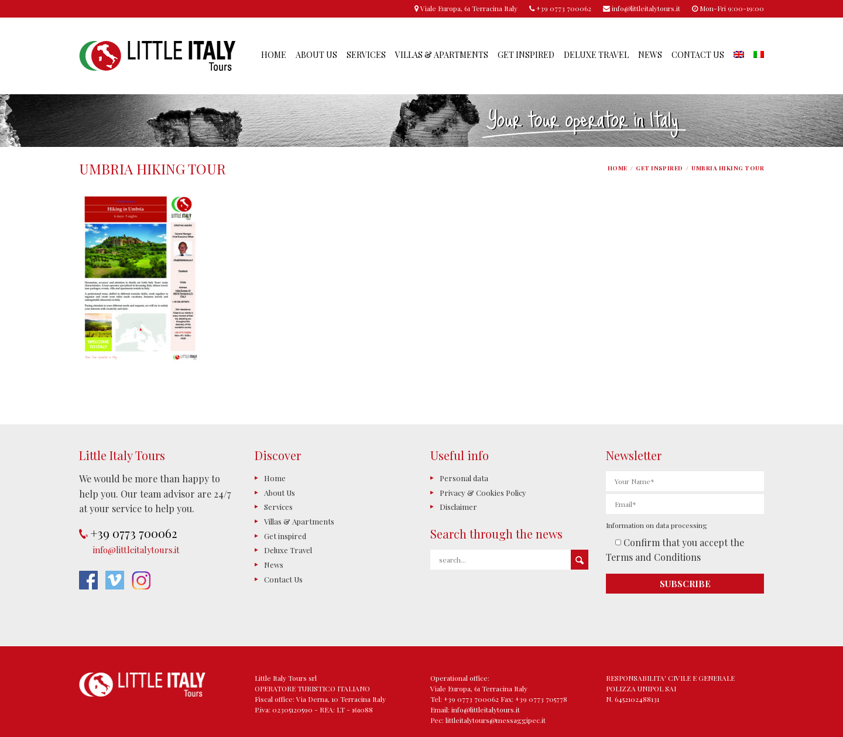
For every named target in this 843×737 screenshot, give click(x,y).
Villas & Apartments (441, 54)
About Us (316, 54)
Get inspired (526, 54)
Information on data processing (656, 525)
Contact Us (697, 54)
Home (273, 54)
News (650, 54)
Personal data (464, 478)
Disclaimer (458, 507)
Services (366, 54)
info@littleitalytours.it (136, 550)
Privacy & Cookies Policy (483, 493)
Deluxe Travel (596, 54)
